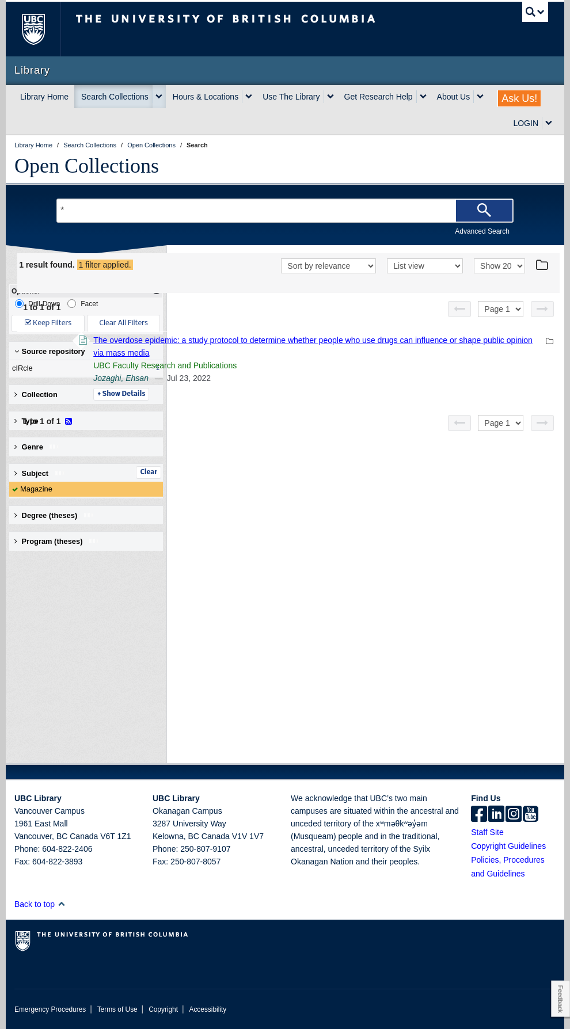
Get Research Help (378, 96)
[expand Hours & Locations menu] (249, 96)
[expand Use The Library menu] (330, 96)
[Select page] (500, 324)
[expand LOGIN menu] (549, 123)
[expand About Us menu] (480, 96)
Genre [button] (37, 447)
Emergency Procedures (50, 1009)
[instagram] (514, 815)
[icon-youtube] (530, 815)
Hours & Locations (205, 96)
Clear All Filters (124, 323)
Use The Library (291, 96)
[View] (425, 282)
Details (279, 409)
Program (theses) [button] (57, 541)
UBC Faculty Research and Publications (322, 380)
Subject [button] (40, 473)
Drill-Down (37, 303)
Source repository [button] (49, 351)
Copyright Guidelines (508, 846)
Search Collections (115, 96)
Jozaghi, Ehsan (278, 393)
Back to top (40, 904)
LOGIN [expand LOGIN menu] (525, 123)
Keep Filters (48, 323)
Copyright (163, 1009)
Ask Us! (519, 98)
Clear (148, 472)
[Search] (484, 210)
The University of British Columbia (41, 29)
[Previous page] (459, 324)
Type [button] (34, 421)
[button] (61, 904)
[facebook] (479, 815)
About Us (453, 96)
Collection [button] (36, 394)
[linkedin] (496, 815)
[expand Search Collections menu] (159, 96)
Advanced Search (482, 231)
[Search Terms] (285, 211)
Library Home (44, 96)
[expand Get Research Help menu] (423, 96)
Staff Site (487, 832)
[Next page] (542, 324)
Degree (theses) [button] (54, 515)
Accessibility (207, 1009)
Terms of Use (117, 1009)
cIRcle (83, 368)
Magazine (36, 489)
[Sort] (328, 282)
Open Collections (86, 165)
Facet (82, 303)
